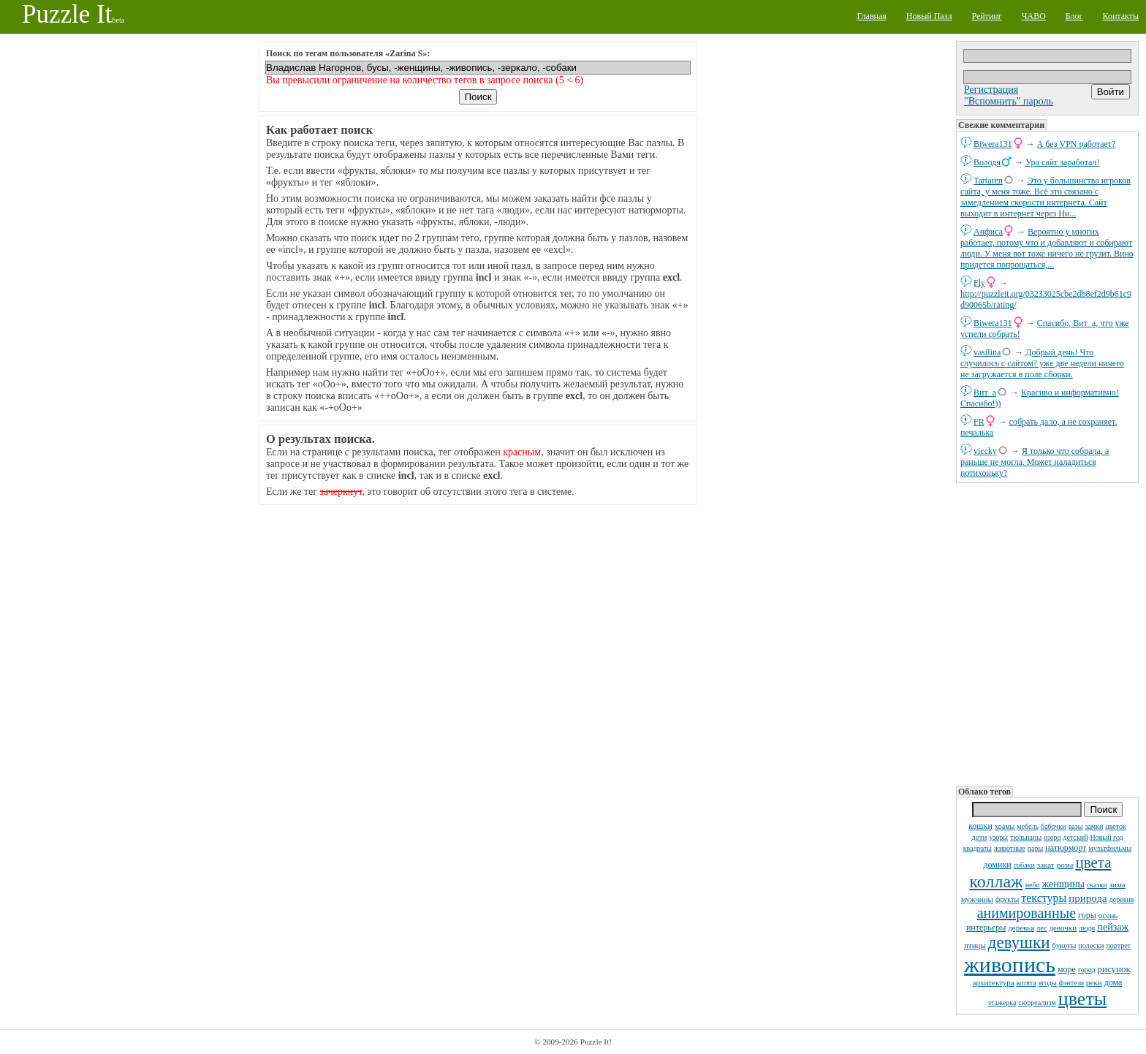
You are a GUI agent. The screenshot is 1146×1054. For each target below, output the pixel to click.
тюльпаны (1025, 837)
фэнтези (1071, 983)
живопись (1009, 964)
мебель (1028, 826)
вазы (1076, 826)
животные (1009, 848)
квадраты (977, 848)
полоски (1091, 945)
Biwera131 (993, 144)
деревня (1121, 899)
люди (1087, 928)
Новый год (1106, 837)
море (1067, 969)
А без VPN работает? (1076, 144)
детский (1075, 837)
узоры (998, 837)
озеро (1052, 837)
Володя (987, 162)
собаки (1024, 865)
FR (979, 422)
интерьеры (986, 927)
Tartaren (988, 180)
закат (1046, 864)
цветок (1115, 826)
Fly (979, 283)
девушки (1019, 942)
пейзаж (1112, 927)
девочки (1063, 927)
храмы (1005, 826)
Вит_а (985, 392)
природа (1088, 898)
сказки (1097, 885)
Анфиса (988, 232)
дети (979, 837)
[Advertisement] (1047, 633)
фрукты (1007, 899)
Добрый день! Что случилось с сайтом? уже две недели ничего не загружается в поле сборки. (1042, 363)
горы (1087, 915)
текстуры (1043, 898)
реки (1094, 982)
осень (1108, 915)
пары (1036, 848)
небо (1032, 885)
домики (997, 865)
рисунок (1114, 968)
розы (1065, 864)
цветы (1082, 998)
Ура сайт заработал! (1062, 162)
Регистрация (991, 89)
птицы (975, 945)
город (1087, 970)
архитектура (993, 982)
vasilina (987, 352)
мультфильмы (1109, 848)
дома (1113, 982)
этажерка (1002, 1002)
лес (1041, 928)
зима (1117, 884)
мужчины (977, 899)
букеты (1064, 945)
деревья (1021, 927)
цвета (1093, 862)
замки (1094, 826)
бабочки (1053, 826)
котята (1026, 983)
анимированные (1026, 913)
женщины (1063, 884)
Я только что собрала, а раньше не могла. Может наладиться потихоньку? (1034, 462)
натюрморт (1065, 848)
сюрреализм (1036, 1002)
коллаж (995, 881)
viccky (985, 451)
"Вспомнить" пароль (1008, 101)
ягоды (1048, 983)
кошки (980, 826)
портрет (1118, 945)
